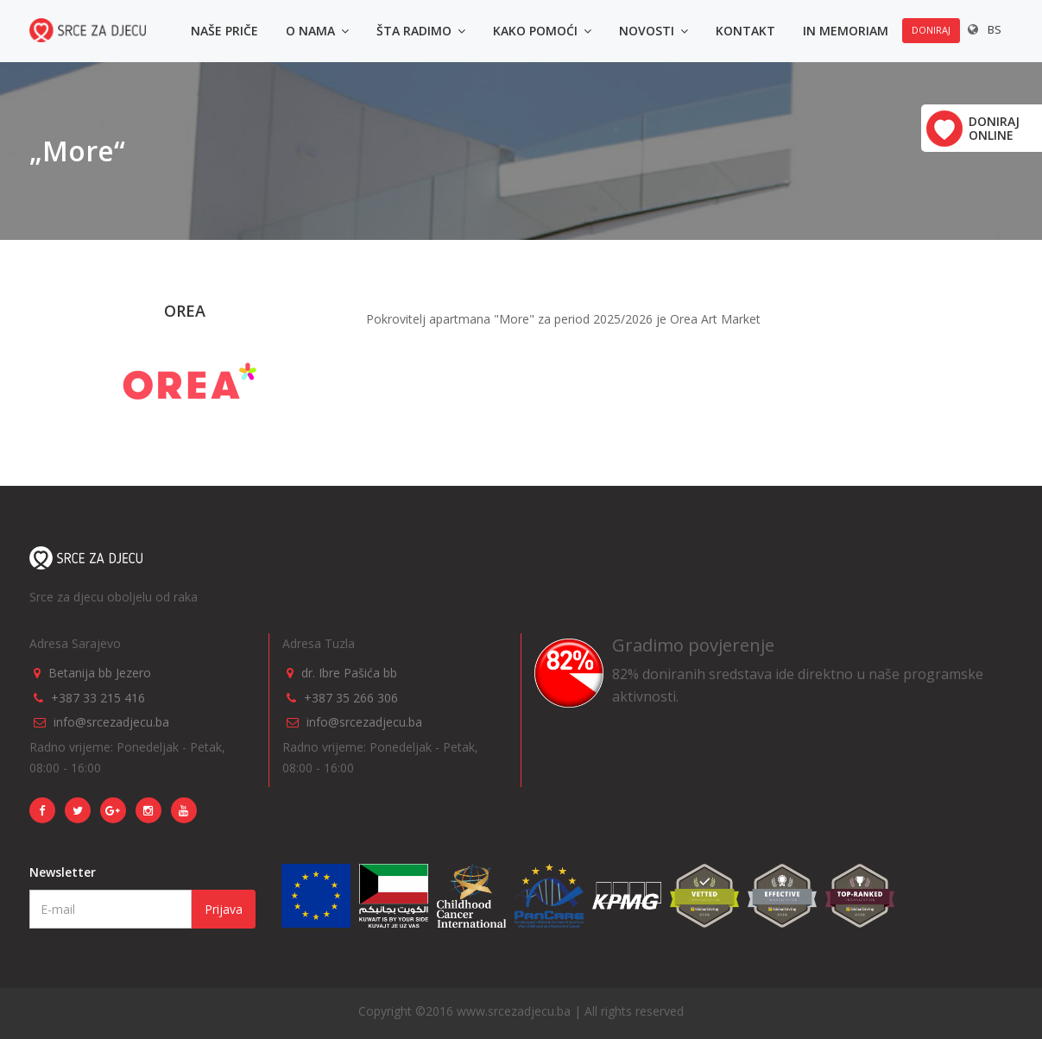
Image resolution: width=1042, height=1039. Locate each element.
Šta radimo (420, 30)
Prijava (224, 909)
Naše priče (224, 30)
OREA (184, 310)
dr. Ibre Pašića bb (349, 672)
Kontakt (745, 30)
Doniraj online (994, 128)
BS (994, 29)
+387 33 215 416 (98, 698)
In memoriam (845, 30)
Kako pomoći (542, 30)
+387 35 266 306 (351, 698)
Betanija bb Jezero (99, 672)
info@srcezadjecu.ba (111, 722)
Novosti (653, 30)
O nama (317, 30)
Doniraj (931, 29)
